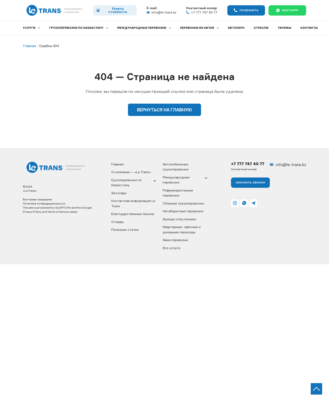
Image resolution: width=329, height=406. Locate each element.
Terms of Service (58, 211)
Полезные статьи (125, 229)
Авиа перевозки (175, 240)
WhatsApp (287, 10)
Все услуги (171, 248)
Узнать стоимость (112, 10)
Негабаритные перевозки (183, 211)
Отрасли (261, 28)
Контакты (309, 28)
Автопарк (236, 28)
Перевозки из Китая (197, 28)
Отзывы (117, 222)
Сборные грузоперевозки (183, 203)
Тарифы (284, 28)
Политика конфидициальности (44, 203)
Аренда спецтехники (179, 219)
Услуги (29, 28)
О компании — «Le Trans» (131, 172)
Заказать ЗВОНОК (250, 182)
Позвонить (246, 10)
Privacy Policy (32, 211)
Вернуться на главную (164, 109)
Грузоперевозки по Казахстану (76, 28)
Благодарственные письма (132, 214)
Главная (117, 164)
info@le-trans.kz (161, 12)
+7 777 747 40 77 (201, 12)
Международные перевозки (141, 28)
